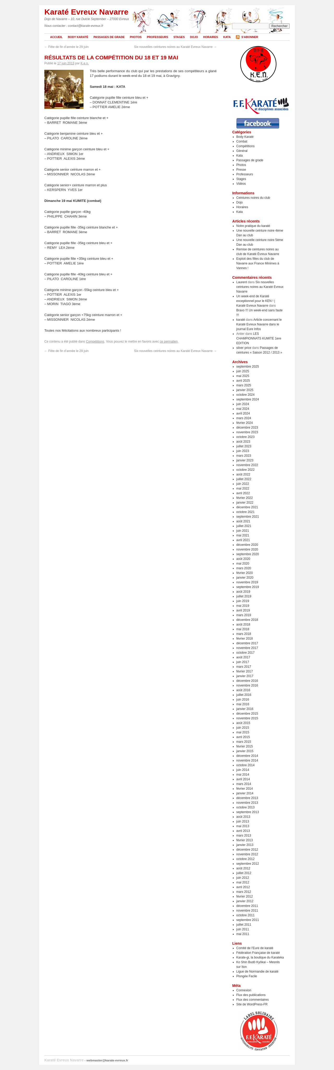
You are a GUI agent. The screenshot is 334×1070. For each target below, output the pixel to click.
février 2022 (244, 498)
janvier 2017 (244, 676)
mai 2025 (242, 376)
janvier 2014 (244, 793)
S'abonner (249, 37)
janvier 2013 (244, 845)
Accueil (56, 37)
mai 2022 (242, 488)
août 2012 (243, 868)
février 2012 (244, 896)
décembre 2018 (247, 620)
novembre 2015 (247, 718)
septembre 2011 (247, 920)
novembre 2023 (247, 432)
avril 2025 (243, 380)
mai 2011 (242, 934)
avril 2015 (243, 737)
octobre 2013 (245, 807)
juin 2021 (242, 531)
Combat (241, 141)
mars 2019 (243, 615)
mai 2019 (242, 606)
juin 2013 (242, 821)
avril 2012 (243, 887)
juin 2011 (242, 929)
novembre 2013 (247, 803)
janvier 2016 (244, 709)
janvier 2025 (244, 390)
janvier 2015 (244, 751)
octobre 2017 (245, 652)
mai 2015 (242, 732)
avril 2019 (243, 610)
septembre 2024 (247, 399)
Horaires (210, 37)
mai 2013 (242, 826)
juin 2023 (242, 451)
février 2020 (244, 573)
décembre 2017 (247, 643)
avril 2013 (243, 831)
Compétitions (95, 341)
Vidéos (241, 183)
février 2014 (244, 788)
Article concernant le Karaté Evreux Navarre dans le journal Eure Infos (259, 324)
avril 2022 (243, 493)
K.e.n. (85, 63)
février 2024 (244, 423)
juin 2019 (242, 601)
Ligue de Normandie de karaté (257, 971)
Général (242, 151)
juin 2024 (242, 404)
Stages (179, 37)
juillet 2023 (243, 446)
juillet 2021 (243, 526)
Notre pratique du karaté (253, 226)
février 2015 (244, 746)
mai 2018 (242, 629)
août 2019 (243, 591)
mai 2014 (242, 774)
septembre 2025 (247, 366)
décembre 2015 (247, 713)
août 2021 (243, 521)
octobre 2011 (245, 915)
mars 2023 (243, 455)
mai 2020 (242, 563)
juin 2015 (242, 727)
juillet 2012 (243, 873)
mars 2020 (243, 568)
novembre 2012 (247, 854)
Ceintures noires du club (253, 198)
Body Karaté (78, 37)
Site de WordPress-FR (252, 1004)
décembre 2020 (247, 545)
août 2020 (243, 559)
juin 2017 (242, 662)
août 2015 (243, 723)
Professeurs (157, 37)
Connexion (243, 990)
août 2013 (243, 817)
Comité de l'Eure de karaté (254, 948)
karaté (240, 319)
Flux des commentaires (252, 999)
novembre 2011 (247, 910)
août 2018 (243, 624)
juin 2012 (242, 878)
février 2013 (244, 840)
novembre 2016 (247, 685)
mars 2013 (243, 835)
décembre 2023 (247, 427)
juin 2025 (242, 371)
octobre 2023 (245, 437)
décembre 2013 (247, 798)
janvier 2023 (244, 460)
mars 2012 (243, 892)
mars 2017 (243, 667)
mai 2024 (242, 409)
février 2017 (244, 671)
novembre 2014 (247, 760)
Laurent (241, 282)
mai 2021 (242, 535)
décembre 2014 (247, 756)
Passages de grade (108, 37)
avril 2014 (243, 779)
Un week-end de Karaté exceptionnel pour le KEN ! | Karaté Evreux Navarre (255, 300)
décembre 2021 (247, 507)
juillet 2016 (243, 695)
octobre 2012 (245, 859)
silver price (243, 348)
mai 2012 (242, 882)
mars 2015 (243, 742)
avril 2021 (243, 540)
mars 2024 (243, 418)
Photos (135, 37)
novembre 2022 (247, 465)
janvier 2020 (244, 577)
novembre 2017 (247, 648)
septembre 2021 (247, 516)
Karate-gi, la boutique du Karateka (260, 957)
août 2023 (243, 441)
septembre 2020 (247, 554)
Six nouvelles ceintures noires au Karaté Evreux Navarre (175, 47)
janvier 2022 (244, 502)
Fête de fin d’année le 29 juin (66, 47)
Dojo (194, 37)
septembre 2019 (247, 587)
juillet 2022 (243, 479)
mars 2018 (243, 634)
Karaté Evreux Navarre (86, 12)
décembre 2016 (247, 681)
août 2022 (243, 474)
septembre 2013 (247, 812)
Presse (241, 169)
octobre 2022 (245, 470)
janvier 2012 (244, 901)
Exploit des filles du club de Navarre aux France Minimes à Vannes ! (257, 263)
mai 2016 (242, 704)
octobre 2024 (245, 395)
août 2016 (243, 690)
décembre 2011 (247, 906)
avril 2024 (243, 413)
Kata (227, 37)
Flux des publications (251, 995)
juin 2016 (242, 699)
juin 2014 (242, 770)
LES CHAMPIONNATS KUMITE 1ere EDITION (258, 338)
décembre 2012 (247, 849)
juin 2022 (242, 484)
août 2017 (243, 657)
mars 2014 (243, 784)
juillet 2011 (243, 924)
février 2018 (244, 638)
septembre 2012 (247, 863)
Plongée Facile (246, 976)
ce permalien (169, 341)
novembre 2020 (247, 549)
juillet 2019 (243, 596)
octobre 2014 (245, 765)
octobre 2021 (245, 512)
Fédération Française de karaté (258, 953)
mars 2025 (243, 385)
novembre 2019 (247, 582)
